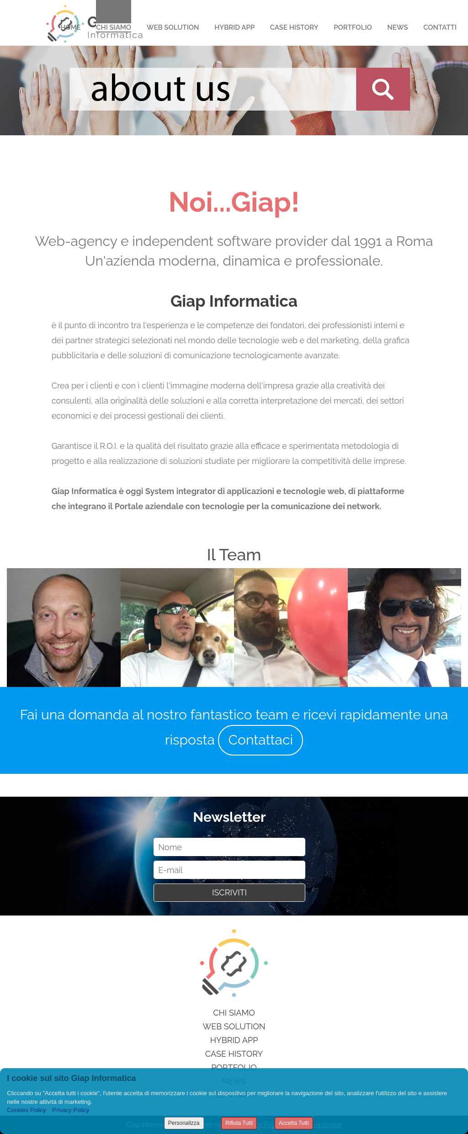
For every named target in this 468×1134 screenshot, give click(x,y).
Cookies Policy (26, 1110)
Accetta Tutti (294, 1123)
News (397, 27)
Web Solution (173, 27)
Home (70, 27)
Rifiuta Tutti (239, 1123)
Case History (294, 27)
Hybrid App (234, 27)
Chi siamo (234, 1012)
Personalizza (184, 1123)
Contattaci (260, 740)
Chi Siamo (113, 27)
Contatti (440, 27)
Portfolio (353, 27)
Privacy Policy (70, 1110)
